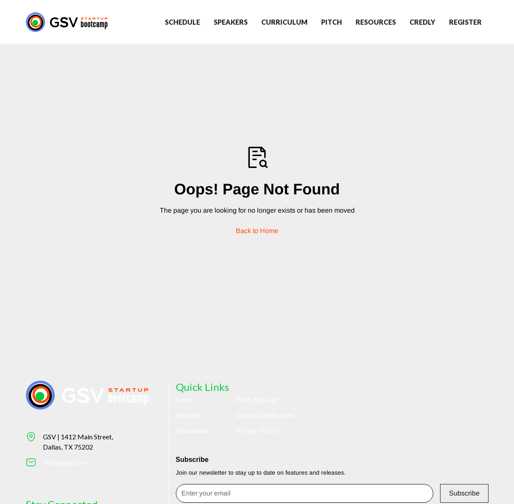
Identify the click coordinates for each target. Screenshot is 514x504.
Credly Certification (265, 415)
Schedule (182, 22)
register (465, 22)
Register (188, 415)
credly (422, 22)
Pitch (331, 22)
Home (185, 400)
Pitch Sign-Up (257, 400)
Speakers (231, 22)
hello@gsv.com (65, 462)
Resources (376, 22)
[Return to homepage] (66, 21)
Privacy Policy (257, 430)
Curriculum (284, 22)
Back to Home (257, 230)
